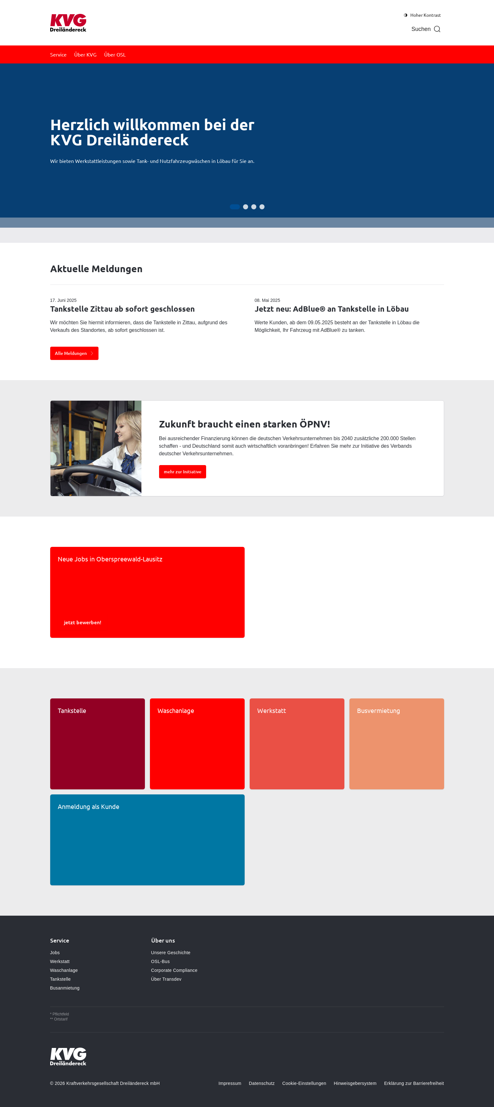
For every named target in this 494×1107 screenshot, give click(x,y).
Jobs (55, 952)
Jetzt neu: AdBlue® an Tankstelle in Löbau (332, 309)
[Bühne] (247, 145)
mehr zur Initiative (182, 472)
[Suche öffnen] (426, 29)
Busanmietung (65, 987)
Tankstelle (60, 979)
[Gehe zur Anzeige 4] (262, 206)
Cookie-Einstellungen (304, 1083)
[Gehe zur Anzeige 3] (253, 206)
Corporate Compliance (174, 970)
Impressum (229, 1083)
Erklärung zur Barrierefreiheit (414, 1083)
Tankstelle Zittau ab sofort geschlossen (122, 309)
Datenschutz (262, 1083)
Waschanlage (64, 970)
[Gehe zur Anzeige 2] (245, 206)
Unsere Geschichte (171, 952)
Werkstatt (60, 961)
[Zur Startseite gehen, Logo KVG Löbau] (68, 23)
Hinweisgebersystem (355, 1083)
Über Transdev (166, 979)
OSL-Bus (160, 961)
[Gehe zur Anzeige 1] (235, 206)
